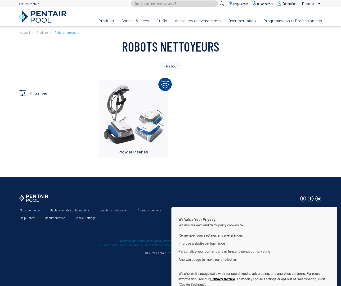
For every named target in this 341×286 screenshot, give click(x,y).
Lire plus (109, 85)
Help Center (28, 218)
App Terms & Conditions (285, 210)
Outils (162, 20)
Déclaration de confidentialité (69, 210)
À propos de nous (149, 210)
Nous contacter (30, 210)
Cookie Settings (85, 218)
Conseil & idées (135, 20)
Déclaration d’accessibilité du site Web (196, 210)
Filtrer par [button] (38, 93)
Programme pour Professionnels (292, 20)
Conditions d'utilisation (113, 210)
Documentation (242, 20)
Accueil (25, 32)
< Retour (170, 66)
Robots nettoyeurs (67, 32)
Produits (106, 20)
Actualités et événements (198, 20)
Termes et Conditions (246, 210)
